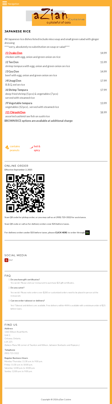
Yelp (9, 260)
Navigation (13, 3)
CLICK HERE (61, 232)
